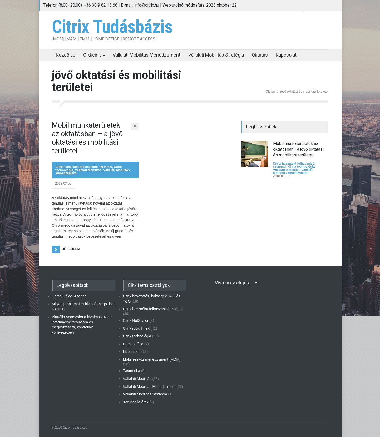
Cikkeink (92, 55)
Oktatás (260, 55)
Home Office (133, 344)
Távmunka (131, 371)
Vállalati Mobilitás (88, 170)
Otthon (270, 91)
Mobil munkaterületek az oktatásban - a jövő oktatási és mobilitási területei (298, 149)
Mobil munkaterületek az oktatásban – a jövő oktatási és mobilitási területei (87, 138)
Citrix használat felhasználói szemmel (84, 167)
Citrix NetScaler (136, 320)
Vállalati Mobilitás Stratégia (216, 55)
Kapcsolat (286, 55)
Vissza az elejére (233, 283)
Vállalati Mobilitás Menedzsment (146, 55)
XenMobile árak (136, 402)
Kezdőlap (65, 55)
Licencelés (131, 351)
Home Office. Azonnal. (70, 296)
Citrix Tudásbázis (112, 26)
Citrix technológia (301, 167)
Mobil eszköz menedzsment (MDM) (152, 359)
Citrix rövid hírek (136, 328)
